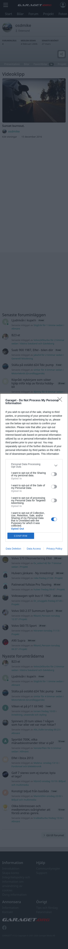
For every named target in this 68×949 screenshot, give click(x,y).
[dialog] (34, 474)
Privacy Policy (54, 548)
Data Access (34, 548)
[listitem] (34, 465)
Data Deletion (13, 548)
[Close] (60, 400)
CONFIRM (21, 535)
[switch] (54, 474)
